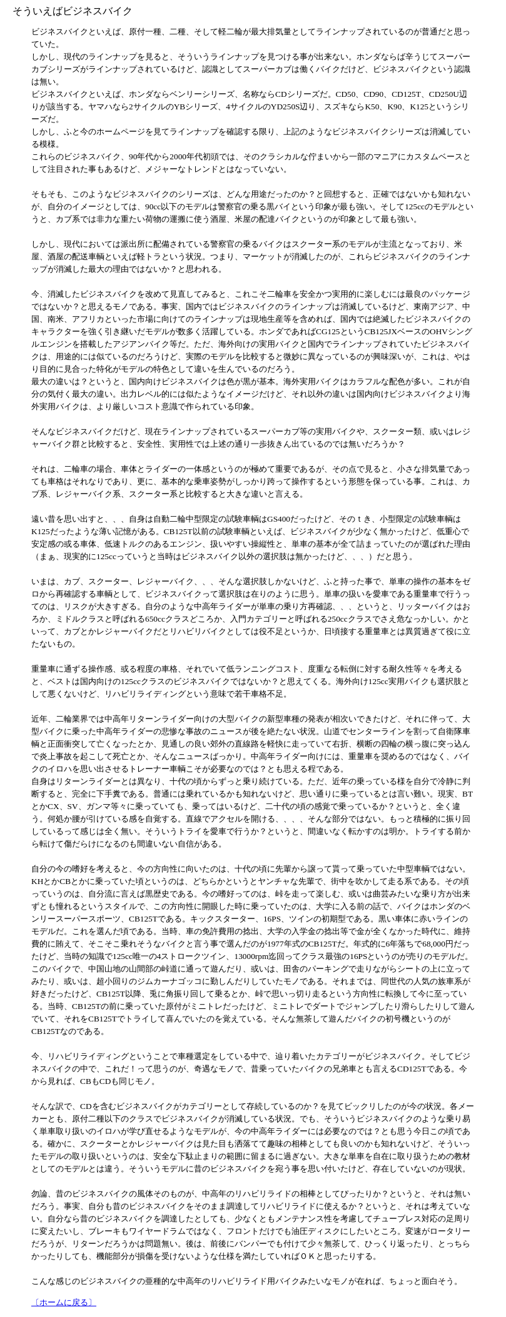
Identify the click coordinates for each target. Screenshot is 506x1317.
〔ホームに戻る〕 (63, 1302)
